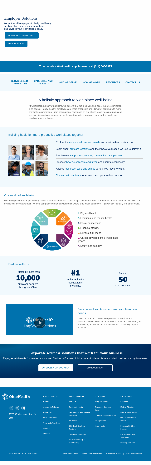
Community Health (76, 411)
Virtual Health (100, 430)
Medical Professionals (128, 416)
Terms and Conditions (134, 458)
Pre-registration (100, 425)
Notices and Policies (113, 458)
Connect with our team (68, 175)
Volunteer (46, 437)
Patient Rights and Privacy (92, 458)
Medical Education (127, 411)
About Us (72, 406)
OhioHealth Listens (50, 422)
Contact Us (47, 416)
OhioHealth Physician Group (105, 419)
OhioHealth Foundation (77, 438)
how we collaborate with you (82, 162)
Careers (46, 406)
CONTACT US (132, 82)
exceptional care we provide (84, 142)
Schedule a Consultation (22, 35)
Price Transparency (70, 458)
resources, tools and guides (80, 168)
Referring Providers (127, 447)
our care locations (80, 149)
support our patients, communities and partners (96, 155)
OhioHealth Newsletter (51, 427)
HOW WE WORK (91, 82)
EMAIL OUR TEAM (16, 44)
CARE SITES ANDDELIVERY (43, 82)
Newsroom (73, 425)
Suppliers (46, 432)
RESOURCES (113, 82)
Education (124, 406)
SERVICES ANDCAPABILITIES (19, 82)
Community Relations (51, 411)
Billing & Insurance (102, 406)
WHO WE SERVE (68, 82)
